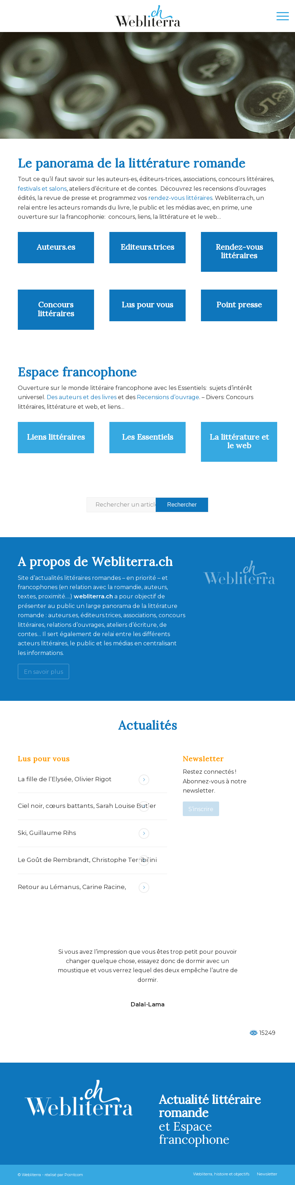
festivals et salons (42, 188)
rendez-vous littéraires (180, 198)
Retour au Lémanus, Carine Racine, (72, 886)
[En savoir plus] (43, 671)
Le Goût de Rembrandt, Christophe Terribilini (87, 859)
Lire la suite (144, 779)
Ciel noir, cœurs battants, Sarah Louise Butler (87, 805)
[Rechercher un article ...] (147, 505)
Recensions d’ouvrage (168, 397)
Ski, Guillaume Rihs (47, 832)
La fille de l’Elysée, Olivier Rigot (65, 779)
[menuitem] (279, 16)
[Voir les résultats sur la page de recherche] (182, 505)
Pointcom (73, 1174)
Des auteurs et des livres (81, 397)
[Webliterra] (147, 16)
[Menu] (279, 16)
